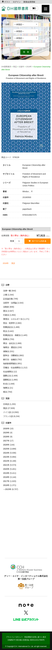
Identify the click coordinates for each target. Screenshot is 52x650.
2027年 (6, 441)
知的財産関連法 (10, 363)
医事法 (6, 339)
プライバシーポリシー (14, 637)
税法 (5, 392)
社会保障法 (8, 371)
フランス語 (8, 416)
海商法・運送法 (10, 347)
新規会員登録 (29, 2)
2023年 (6, 457)
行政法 (6, 315)
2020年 (6, 469)
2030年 (6, 428)
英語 (13, 263)
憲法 (5, 311)
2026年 (6, 445)
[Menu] (45, 9)
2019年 (6, 473)
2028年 (6, 437)
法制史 (6, 307)
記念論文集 (8, 299)
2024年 (6, 453)
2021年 (6, 465)
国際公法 (7, 376)
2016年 (6, 485)
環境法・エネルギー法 (13, 319)
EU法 (5, 384)
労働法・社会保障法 (12, 367)
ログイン (17, 2)
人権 (5, 295)
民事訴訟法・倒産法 (12, 335)
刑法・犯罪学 (9, 323)
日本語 (6, 404)
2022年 (6, 461)
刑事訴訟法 (8, 327)
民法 (5, 331)
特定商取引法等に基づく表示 (35, 637)
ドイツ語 (7, 412)
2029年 (6, 432)
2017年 (6, 481)
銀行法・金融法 (10, 359)
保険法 (6, 351)
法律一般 (7, 291)
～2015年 (7, 489)
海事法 (6, 388)
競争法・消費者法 (11, 355)
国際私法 (7, 380)
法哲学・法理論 (10, 303)
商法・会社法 (9, 343)
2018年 (6, 263)
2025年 (6, 449)
